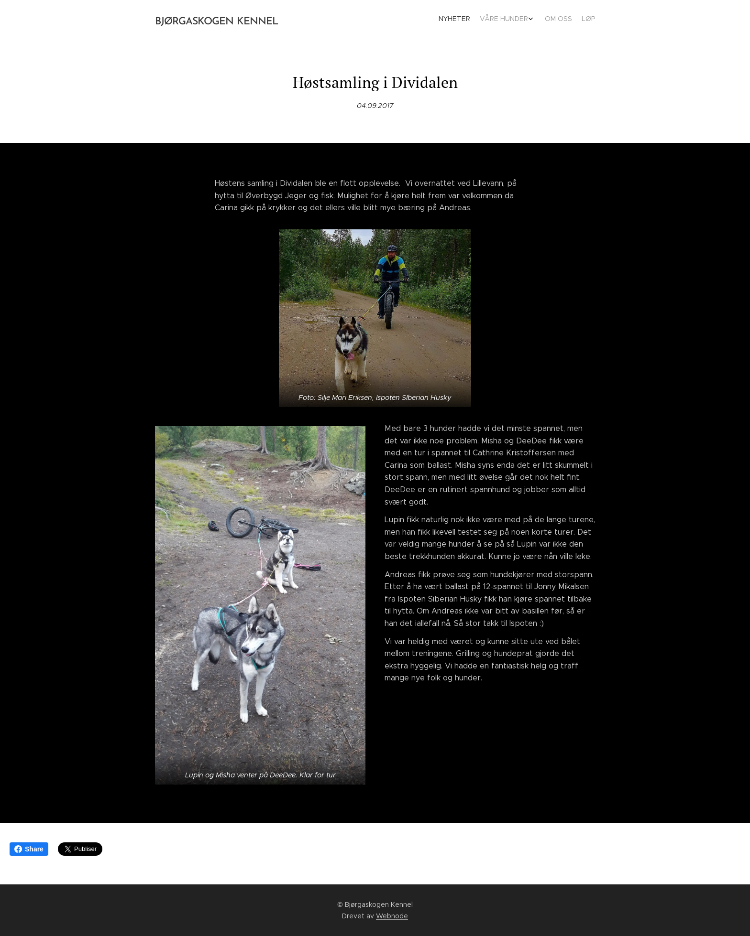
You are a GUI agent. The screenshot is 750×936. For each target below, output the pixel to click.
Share (29, 849)
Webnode (392, 916)
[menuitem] (560, 20)
